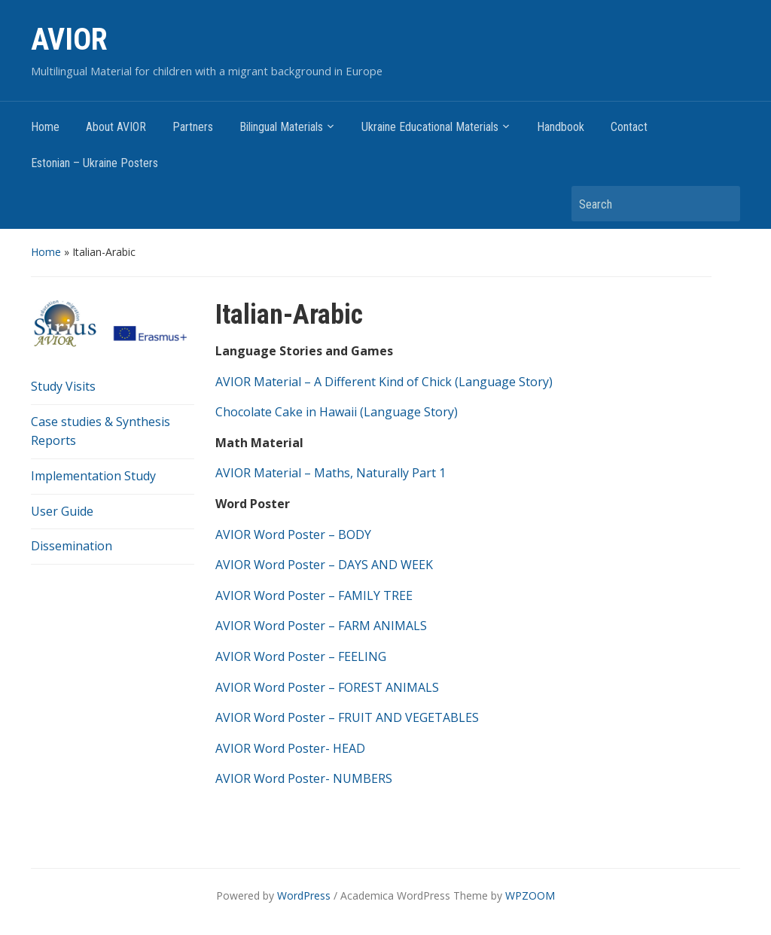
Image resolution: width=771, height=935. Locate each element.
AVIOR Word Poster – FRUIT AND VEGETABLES (347, 717)
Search (721, 203)
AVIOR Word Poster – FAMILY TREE (314, 595)
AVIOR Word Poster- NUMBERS (303, 778)
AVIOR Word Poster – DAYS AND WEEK (324, 564)
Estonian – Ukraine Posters (94, 163)
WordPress (304, 895)
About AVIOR (116, 127)
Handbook (560, 127)
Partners (192, 127)
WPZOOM (530, 895)
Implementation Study (93, 476)
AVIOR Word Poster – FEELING (300, 656)
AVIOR (69, 39)
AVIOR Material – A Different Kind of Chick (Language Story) (384, 381)
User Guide (62, 511)
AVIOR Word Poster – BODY (293, 534)
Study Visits (63, 386)
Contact (629, 127)
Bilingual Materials (281, 127)
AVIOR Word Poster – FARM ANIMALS (321, 625)
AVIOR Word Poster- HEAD (290, 748)
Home (45, 127)
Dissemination (71, 546)
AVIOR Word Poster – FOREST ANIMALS (327, 687)
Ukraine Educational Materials (429, 127)
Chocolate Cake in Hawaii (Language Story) (336, 412)
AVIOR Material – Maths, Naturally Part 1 (330, 472)
